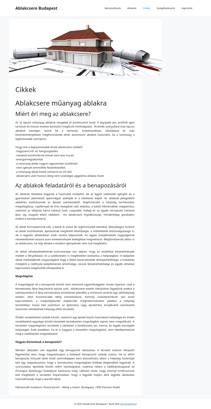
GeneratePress (128, 403)
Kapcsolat (186, 8)
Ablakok (131, 8)
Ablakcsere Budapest (36, 8)
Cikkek (146, 8)
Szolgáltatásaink (166, 8)
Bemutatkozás (113, 8)
